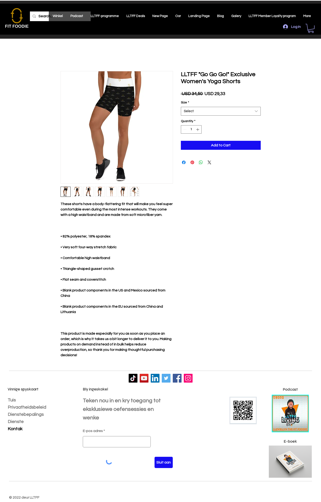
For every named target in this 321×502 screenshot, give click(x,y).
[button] (310, 28)
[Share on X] (209, 162)
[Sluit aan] (164, 462)
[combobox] (221, 111)
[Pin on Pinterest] (192, 162)
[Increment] (198, 129)
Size (185, 102)
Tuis (12, 400)
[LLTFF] (133, 378)
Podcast (290, 389)
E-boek (290, 441)
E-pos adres (93, 431)
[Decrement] (184, 129)
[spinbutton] (191, 129)
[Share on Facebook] (183, 162)
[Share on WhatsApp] (201, 162)
